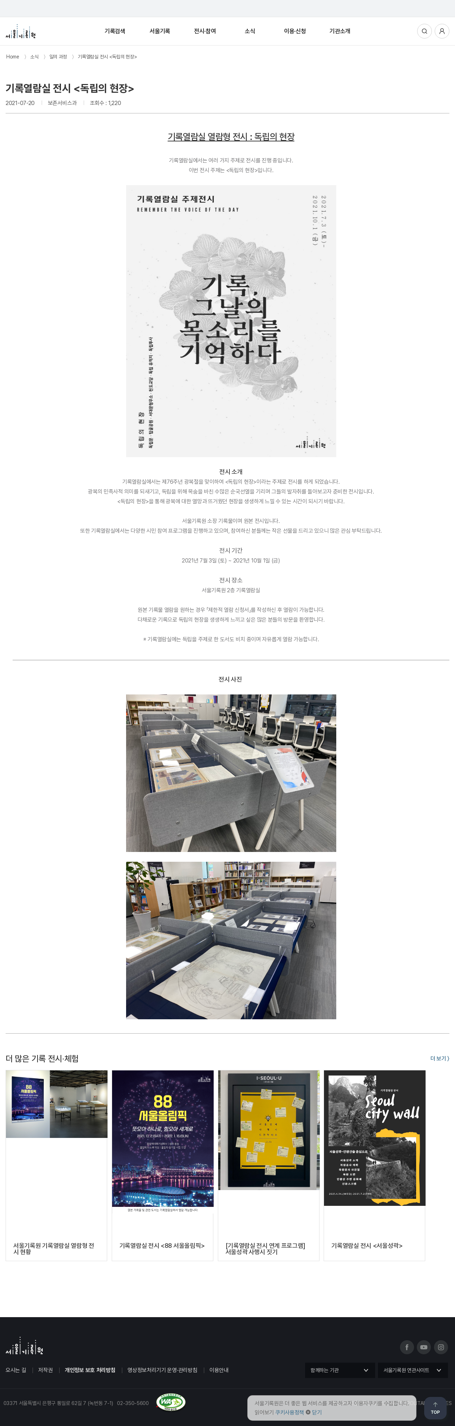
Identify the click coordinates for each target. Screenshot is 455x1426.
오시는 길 (16, 1370)
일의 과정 (58, 57)
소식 (250, 31)
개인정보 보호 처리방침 (90, 1370)
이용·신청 (295, 31)
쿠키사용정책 (289, 1412)
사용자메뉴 (442, 31)
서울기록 (160, 31)
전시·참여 (205, 31)
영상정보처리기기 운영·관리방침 (162, 1370)
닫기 (317, 1412)
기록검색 (115, 31)
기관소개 (340, 31)
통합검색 (424, 31)
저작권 (45, 1370)
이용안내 (219, 1370)
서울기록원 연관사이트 (406, 1370)
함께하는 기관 (325, 1370)
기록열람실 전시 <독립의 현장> (107, 57)
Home (12, 57)
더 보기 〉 (439, 1058)
